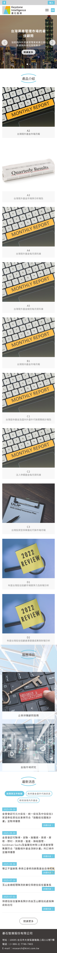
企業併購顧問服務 (28, 740)
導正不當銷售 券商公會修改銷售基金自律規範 (28, 868)
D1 (28, 608)
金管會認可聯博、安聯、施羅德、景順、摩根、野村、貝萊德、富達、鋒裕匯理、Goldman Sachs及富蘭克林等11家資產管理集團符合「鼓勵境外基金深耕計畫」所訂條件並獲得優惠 (28, 845)
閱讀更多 (28, 54)
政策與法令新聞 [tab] (14, 793)
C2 (28, 498)
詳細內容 (47, 825)
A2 (28, 132)
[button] (27, 64)
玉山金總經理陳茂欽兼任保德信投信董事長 (26, 885)
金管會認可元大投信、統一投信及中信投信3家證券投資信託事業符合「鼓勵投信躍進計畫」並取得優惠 (27, 817)
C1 (28, 443)
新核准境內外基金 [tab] (28, 800)
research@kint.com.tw (25, 948)
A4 (28, 277)
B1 (28, 387)
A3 (28, 221)
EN (53, 10)
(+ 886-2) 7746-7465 (21, 944)
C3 (28, 553)
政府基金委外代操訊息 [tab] (39, 793)
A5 (28, 332)
